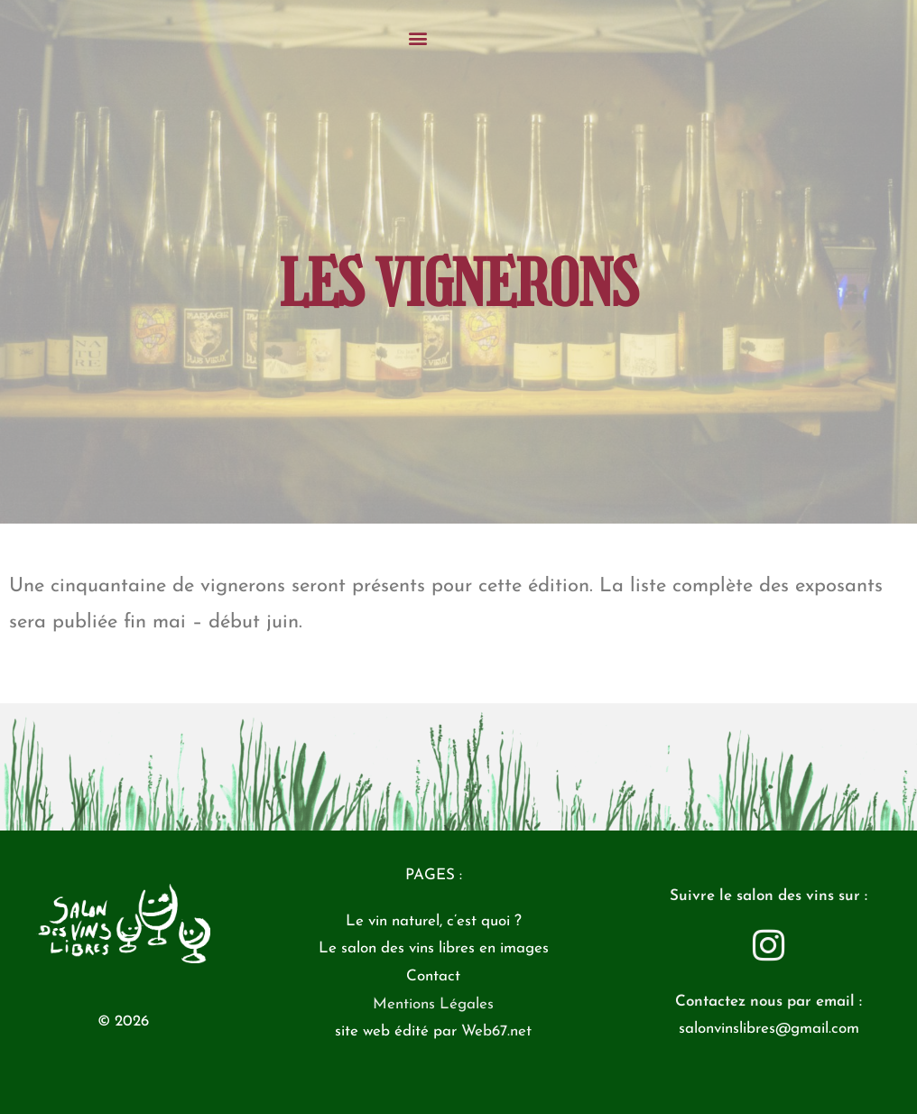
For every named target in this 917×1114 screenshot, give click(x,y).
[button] (459, 37)
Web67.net (496, 1031)
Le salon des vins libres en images (434, 948)
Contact (433, 976)
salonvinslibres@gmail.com (769, 1028)
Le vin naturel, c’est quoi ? (434, 921)
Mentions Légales (433, 1004)
